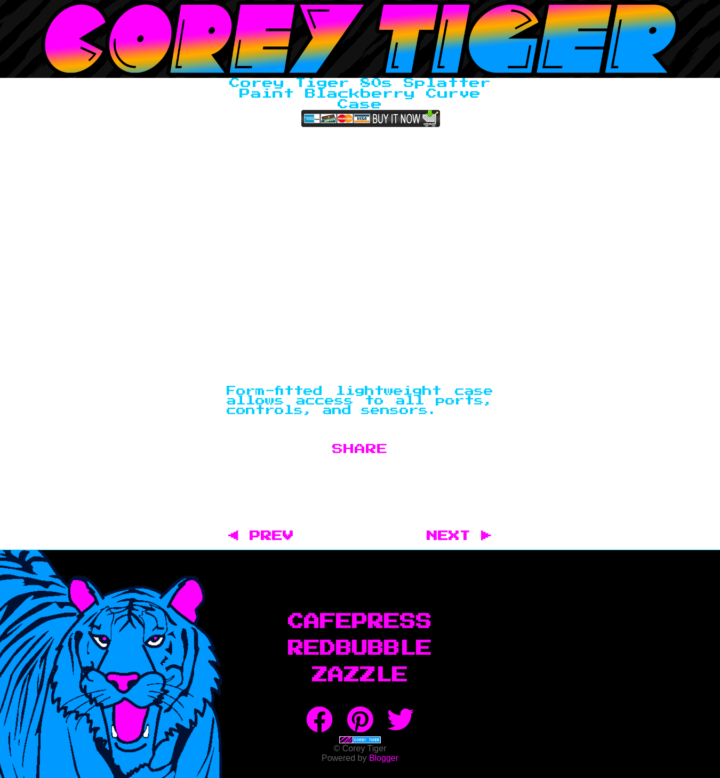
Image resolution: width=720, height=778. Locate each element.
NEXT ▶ (459, 536)
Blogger (383, 758)
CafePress (360, 622)
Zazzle (360, 676)
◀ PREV (266, 536)
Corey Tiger (360, 39)
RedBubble (360, 649)
